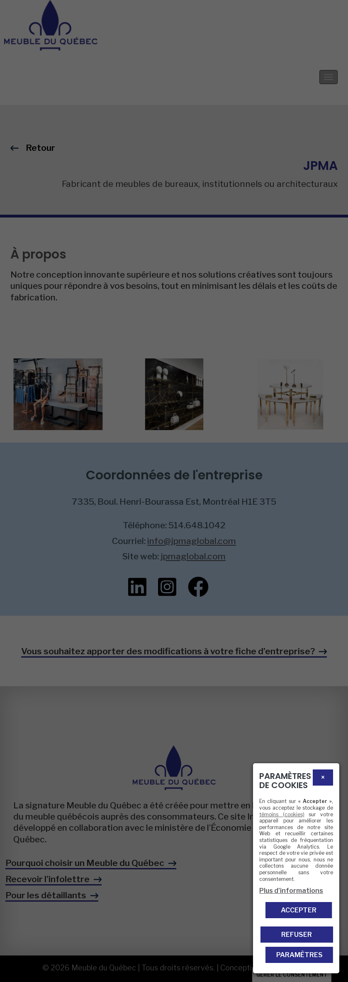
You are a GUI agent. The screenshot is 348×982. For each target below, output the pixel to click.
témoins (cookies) (281, 814)
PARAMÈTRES (299, 955)
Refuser (296, 934)
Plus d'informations (291, 891)
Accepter (298, 910)
